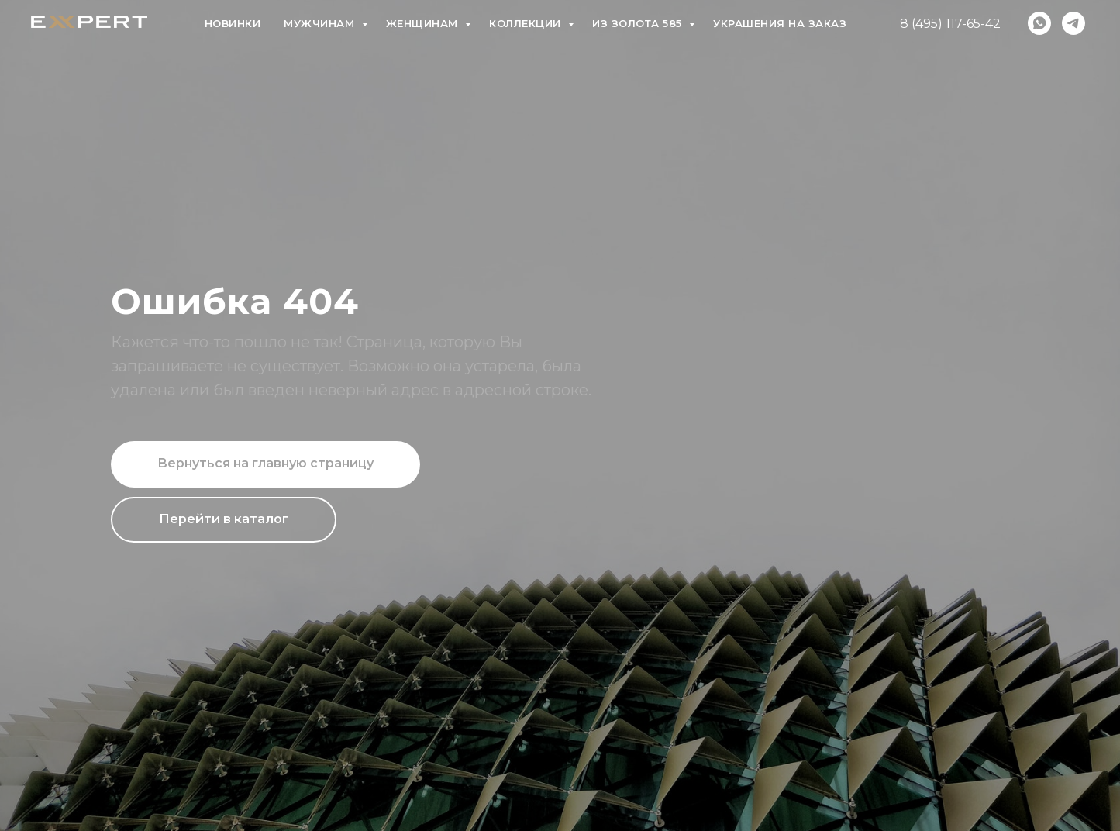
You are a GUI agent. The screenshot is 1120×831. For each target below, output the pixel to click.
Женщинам (424, 23)
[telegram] (1073, 23)
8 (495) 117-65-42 (950, 23)
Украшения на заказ (779, 23)
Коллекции (526, 23)
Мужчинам (321, 23)
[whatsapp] (1039, 23)
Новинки (233, 23)
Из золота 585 (638, 23)
